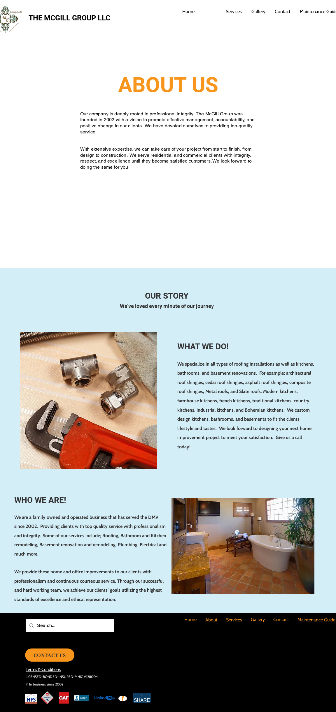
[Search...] (69, 625)
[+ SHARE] (142, 698)
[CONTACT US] (49, 655)
